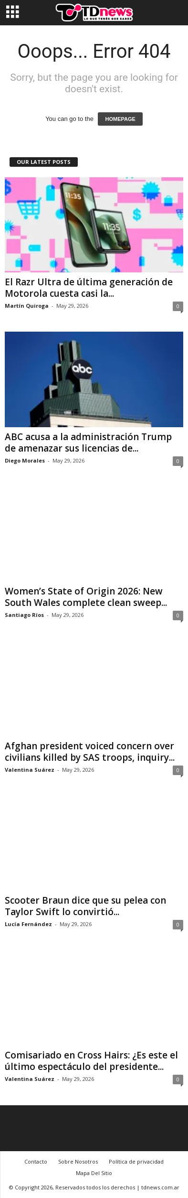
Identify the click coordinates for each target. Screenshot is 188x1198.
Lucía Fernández (28, 924)
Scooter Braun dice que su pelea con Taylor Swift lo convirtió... (85, 906)
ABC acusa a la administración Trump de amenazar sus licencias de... (88, 442)
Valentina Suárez (29, 769)
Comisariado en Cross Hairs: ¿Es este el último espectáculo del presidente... (91, 1061)
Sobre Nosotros (78, 1161)
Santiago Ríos (24, 614)
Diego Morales (25, 460)
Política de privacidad (136, 1161)
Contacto (35, 1161)
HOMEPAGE (120, 119)
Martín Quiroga (27, 305)
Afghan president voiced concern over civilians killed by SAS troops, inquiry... (90, 752)
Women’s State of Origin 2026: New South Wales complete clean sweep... (86, 597)
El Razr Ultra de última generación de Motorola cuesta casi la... (89, 288)
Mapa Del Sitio (94, 1172)
